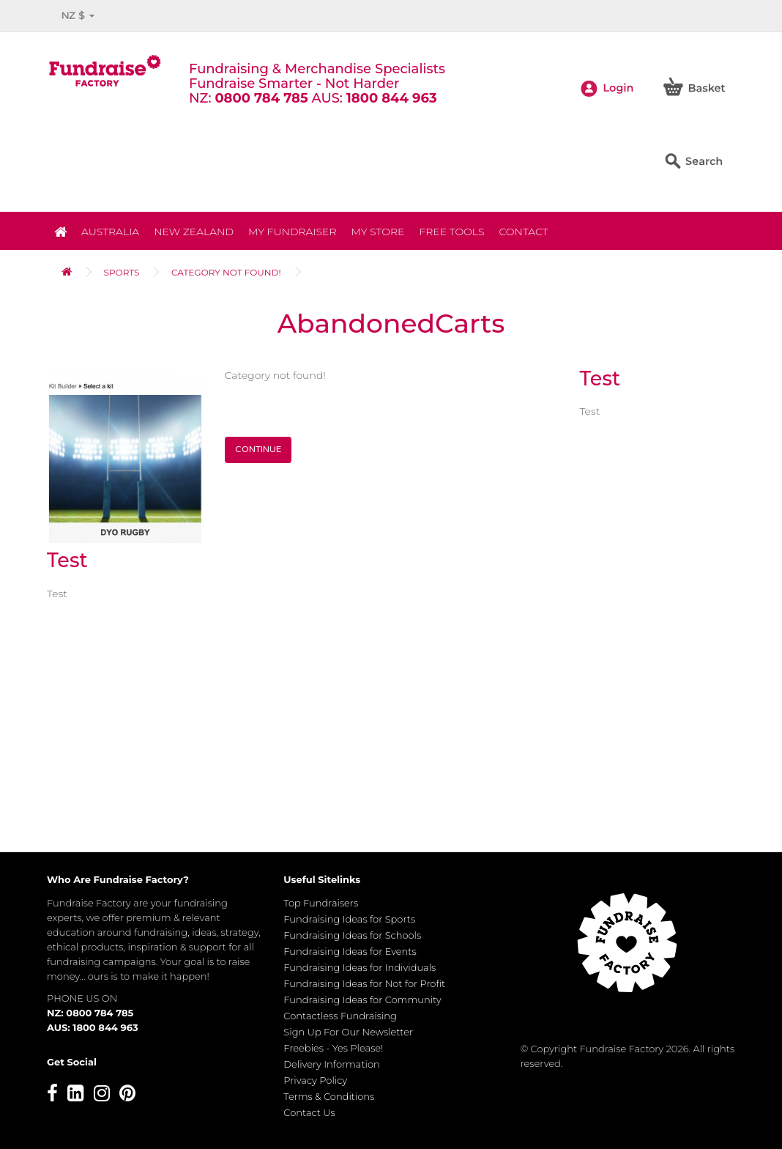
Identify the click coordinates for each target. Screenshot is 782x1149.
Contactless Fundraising (340, 1015)
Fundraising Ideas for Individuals (359, 967)
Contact (523, 231)
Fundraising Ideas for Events (349, 951)
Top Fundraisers (320, 903)
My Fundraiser (292, 231)
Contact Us (309, 1112)
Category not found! (226, 272)
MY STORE (378, 231)
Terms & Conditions (328, 1096)
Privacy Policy (315, 1080)
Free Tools (451, 231)
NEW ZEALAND (194, 231)
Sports (122, 272)
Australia (110, 231)
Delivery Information (331, 1064)
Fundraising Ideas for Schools (352, 935)
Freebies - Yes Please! (333, 1048)
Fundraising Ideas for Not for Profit (364, 983)
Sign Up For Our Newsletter (348, 1032)
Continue (258, 449)
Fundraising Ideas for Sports (349, 919)
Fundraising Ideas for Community (362, 999)
